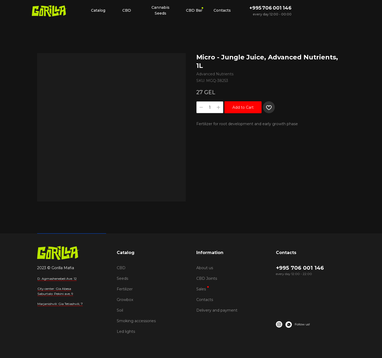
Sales (201, 289)
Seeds (122, 278)
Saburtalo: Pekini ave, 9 (55, 294)
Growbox (125, 299)
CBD (121, 267)
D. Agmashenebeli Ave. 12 (57, 279)
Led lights (126, 331)
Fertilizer (125, 289)
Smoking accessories (136, 320)
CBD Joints (206, 278)
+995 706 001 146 (270, 8)
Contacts (204, 299)
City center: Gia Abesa (54, 289)
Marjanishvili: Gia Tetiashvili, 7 (60, 304)
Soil (120, 310)
